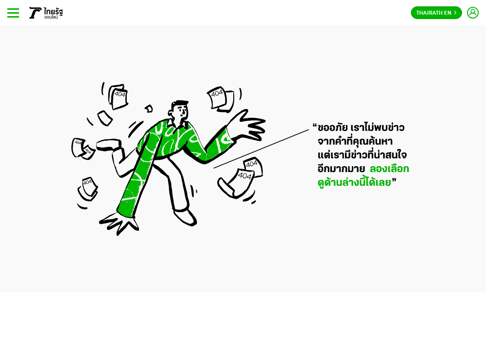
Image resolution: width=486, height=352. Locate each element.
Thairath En (436, 13)
